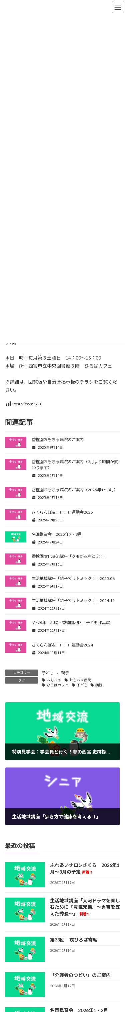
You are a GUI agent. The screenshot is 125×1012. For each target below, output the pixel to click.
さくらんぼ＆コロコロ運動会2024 (62, 644)
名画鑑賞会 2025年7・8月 (57, 534)
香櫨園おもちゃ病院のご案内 (58, 439)
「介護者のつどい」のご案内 (80, 975)
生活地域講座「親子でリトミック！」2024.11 (73, 600)
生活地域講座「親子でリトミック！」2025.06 (73, 578)
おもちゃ (54, 680)
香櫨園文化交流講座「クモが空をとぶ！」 (70, 556)
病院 (99, 685)
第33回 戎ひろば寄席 (73, 940)
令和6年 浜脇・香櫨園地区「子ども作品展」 (73, 622)
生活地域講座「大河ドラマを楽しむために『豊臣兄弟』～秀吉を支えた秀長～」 (85, 907)
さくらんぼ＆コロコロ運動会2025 (62, 512)
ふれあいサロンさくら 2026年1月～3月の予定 (84, 869)
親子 (65, 672)
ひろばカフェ (58, 685)
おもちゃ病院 (80, 680)
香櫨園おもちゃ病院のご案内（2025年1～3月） (75, 489)
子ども (48, 672)
